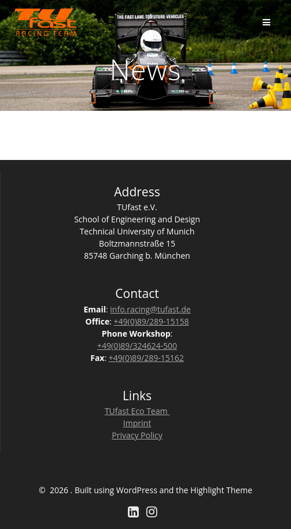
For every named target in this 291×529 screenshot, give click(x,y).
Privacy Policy (137, 435)
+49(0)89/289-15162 (146, 357)
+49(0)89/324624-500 (137, 345)
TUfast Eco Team (137, 410)
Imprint (137, 423)
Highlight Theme (221, 490)
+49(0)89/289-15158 (151, 321)
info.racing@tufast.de (150, 309)
